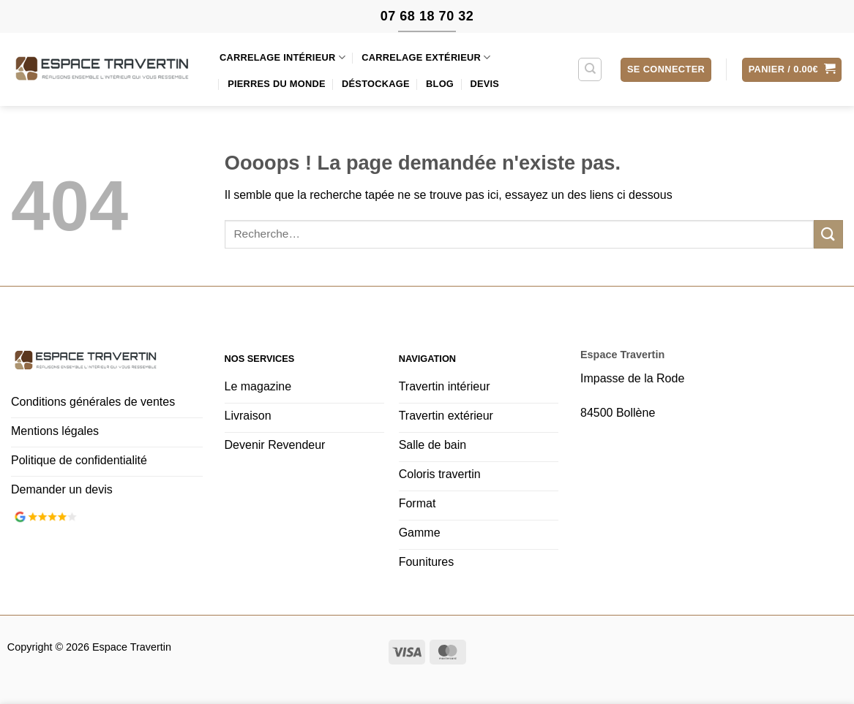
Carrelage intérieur (282, 57)
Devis (484, 83)
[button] (666, 70)
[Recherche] (590, 69)
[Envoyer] (828, 234)
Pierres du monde (277, 83)
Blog (440, 83)
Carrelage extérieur (426, 57)
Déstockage (376, 83)
